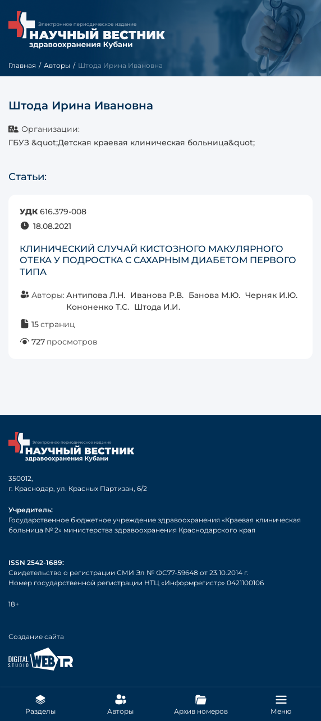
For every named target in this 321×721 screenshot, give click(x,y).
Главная (22, 65)
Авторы (57, 65)
